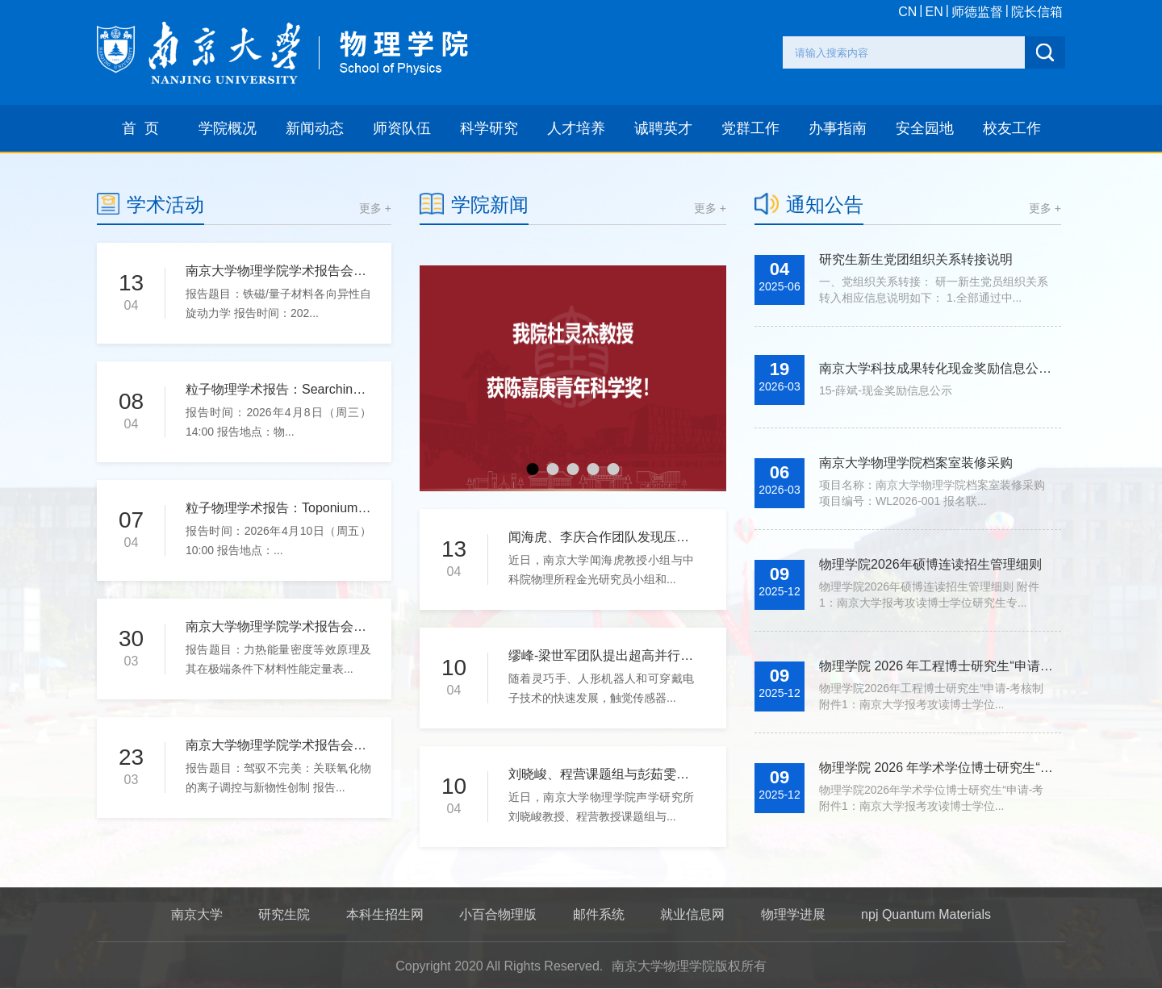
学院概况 (228, 128)
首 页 (140, 128)
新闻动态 (315, 128)
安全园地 (925, 128)
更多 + (375, 208)
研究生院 (284, 914)
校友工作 (1012, 128)
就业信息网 (692, 914)
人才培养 (576, 128)
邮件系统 (599, 914)
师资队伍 (402, 128)
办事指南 (838, 128)
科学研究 (489, 128)
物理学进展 (793, 914)
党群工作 (750, 128)
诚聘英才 (663, 128)
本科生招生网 (385, 914)
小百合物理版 (498, 914)
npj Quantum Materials (926, 914)
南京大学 (197, 914)
